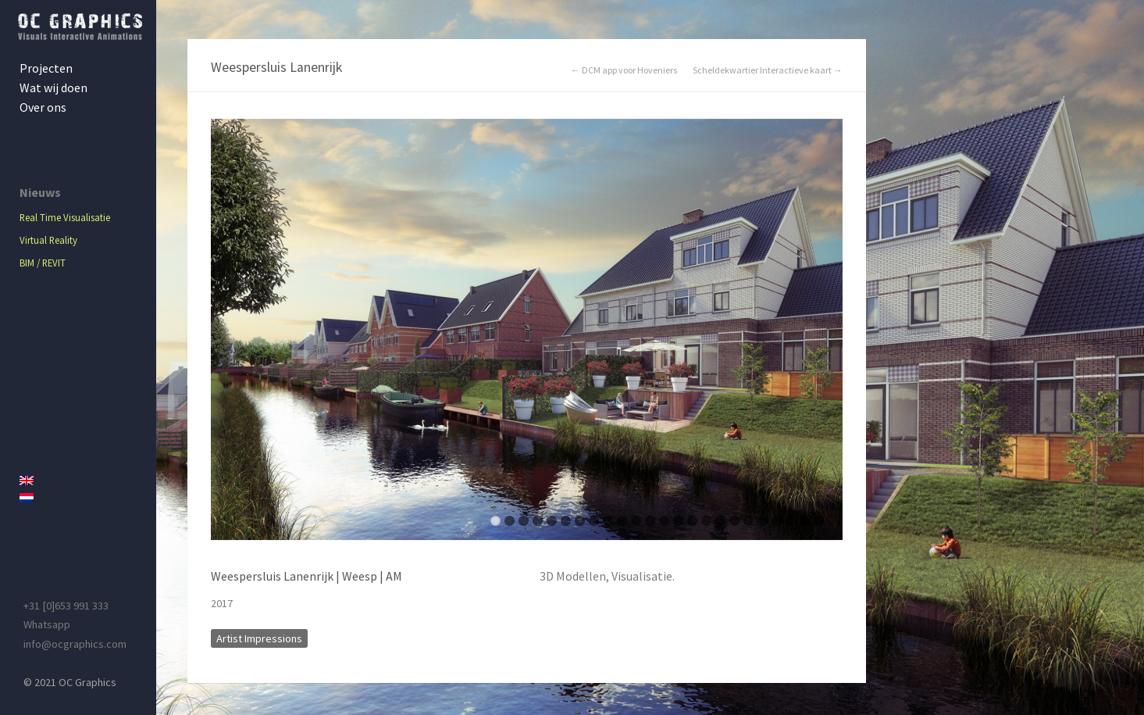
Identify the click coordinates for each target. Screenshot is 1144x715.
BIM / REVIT (43, 262)
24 (819, 521)
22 (791, 521)
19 (748, 521)
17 (720, 521)
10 (622, 521)
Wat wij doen (53, 87)
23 (805, 521)
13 (664, 521)
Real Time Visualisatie (65, 217)
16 (706, 521)
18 (734, 521)
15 (692, 521)
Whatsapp (46, 624)
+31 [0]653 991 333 (66, 606)
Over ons (43, 107)
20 (762, 521)
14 (678, 521)
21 (777, 521)
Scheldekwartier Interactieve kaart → (768, 70)
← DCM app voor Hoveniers (624, 70)
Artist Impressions (259, 638)
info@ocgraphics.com (75, 644)
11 (636, 521)
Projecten (46, 68)
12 (650, 521)
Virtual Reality (48, 240)
